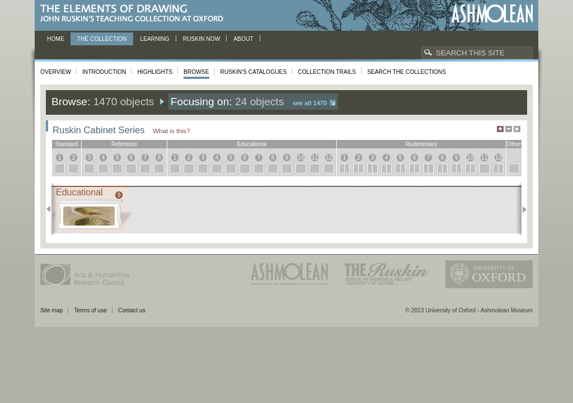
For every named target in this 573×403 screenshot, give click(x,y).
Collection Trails (327, 72)
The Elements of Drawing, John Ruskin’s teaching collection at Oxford (135, 13)
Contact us (131, 310)
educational (251, 144)
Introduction (104, 72)
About (243, 39)
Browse (196, 72)
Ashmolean (492, 13)
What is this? (171, 130)
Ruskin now (201, 39)
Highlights (154, 72)
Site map (51, 310)
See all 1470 (310, 103)
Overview (55, 72)
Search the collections (406, 72)
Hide (517, 129)
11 (315, 157)
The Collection (102, 39)
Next (521, 209)
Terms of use (90, 310)
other (514, 144)
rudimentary (422, 144)
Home (55, 39)
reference (124, 144)
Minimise (508, 129)
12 (329, 157)
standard (66, 144)
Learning (154, 39)
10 (301, 157)
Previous (52, 209)
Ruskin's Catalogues (253, 72)
